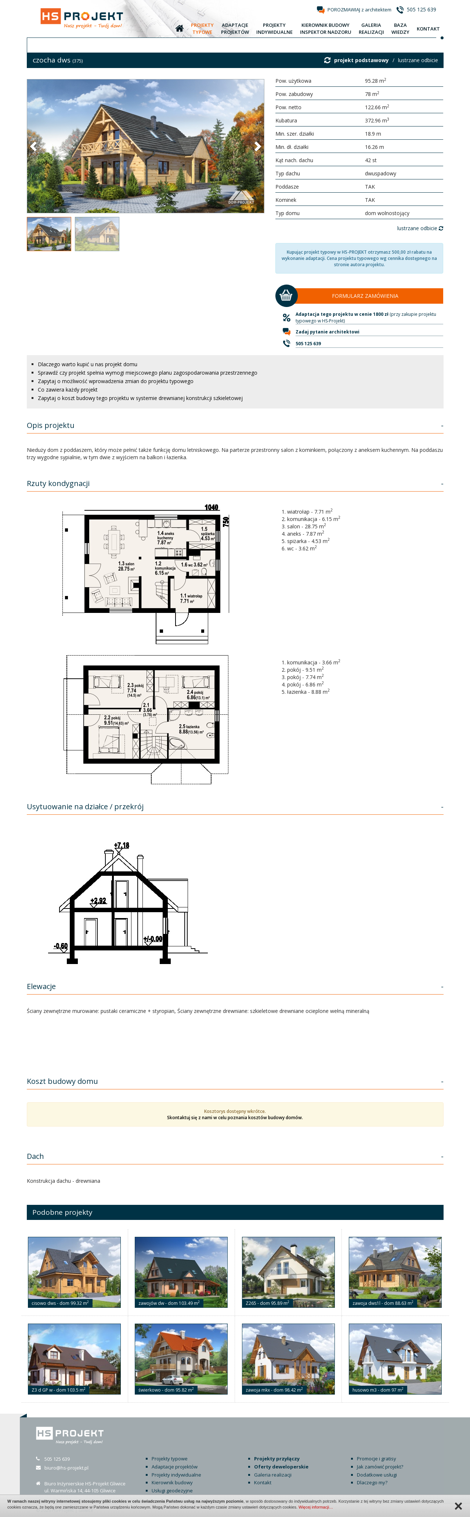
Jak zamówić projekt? (380, 1466)
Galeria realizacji (273, 1474)
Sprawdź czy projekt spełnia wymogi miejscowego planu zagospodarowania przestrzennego (147, 372)
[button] (34, 146)
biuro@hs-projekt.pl (66, 1467)
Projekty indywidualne (176, 1474)
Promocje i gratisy (376, 1458)
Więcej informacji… (316, 1507)
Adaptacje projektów (175, 1466)
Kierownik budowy (172, 1482)
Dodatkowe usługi (377, 1474)
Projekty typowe (170, 1458)
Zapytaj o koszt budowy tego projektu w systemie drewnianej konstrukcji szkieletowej (140, 398)
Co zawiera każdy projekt (68, 389)
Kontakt (262, 1482)
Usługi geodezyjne (172, 1490)
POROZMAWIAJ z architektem (359, 9)
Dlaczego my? (372, 1482)
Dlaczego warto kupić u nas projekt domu (87, 364)
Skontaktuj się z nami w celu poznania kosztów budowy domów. (235, 1117)
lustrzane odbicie (418, 60)
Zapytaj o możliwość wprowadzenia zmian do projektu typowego (116, 381)
